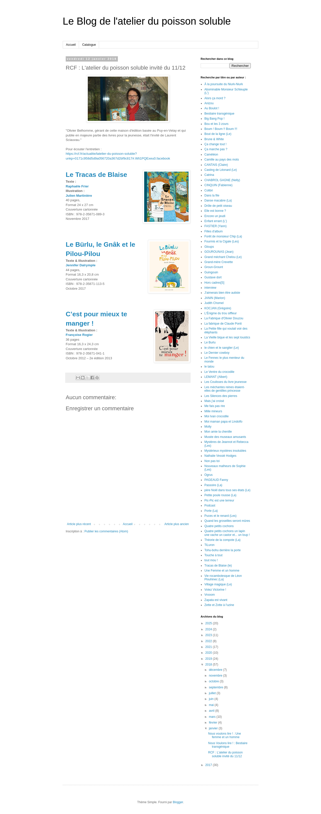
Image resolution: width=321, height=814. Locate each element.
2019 (209, 658)
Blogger (178, 802)
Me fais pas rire (214, 406)
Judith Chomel (214, 303)
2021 (209, 647)
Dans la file (211, 195)
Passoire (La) (213, 485)
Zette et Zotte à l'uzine (219, 605)
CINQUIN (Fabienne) (218, 185)
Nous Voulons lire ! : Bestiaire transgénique (228, 744)
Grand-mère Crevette (218, 262)
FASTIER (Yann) (215, 226)
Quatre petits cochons (219, 526)
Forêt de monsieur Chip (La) (223, 236)
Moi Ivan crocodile (216, 416)
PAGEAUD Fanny (216, 480)
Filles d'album (213, 231)
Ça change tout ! (215, 144)
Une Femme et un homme (221, 570)
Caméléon (211, 154)
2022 (209, 641)
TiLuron (209, 545)
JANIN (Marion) (214, 298)
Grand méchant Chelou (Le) (223, 257)
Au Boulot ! (211, 108)
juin (211, 699)
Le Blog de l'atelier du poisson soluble (147, 21)
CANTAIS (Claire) (216, 165)
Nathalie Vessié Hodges (220, 455)
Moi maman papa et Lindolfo (223, 421)
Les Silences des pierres (220, 396)
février (213, 722)
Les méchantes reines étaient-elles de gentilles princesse (224, 388)
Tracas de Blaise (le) (218, 565)
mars (212, 717)
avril (212, 711)
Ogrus (208, 475)
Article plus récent (79, 524)
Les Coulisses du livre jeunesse (225, 382)
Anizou (209, 103)
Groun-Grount (213, 267)
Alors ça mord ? (214, 98)
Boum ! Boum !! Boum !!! (220, 129)
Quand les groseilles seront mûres (227, 521)
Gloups (209, 246)
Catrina (209, 175)
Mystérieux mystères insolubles (225, 450)
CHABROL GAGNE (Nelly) (222, 180)
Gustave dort (213, 277)
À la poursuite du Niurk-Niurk (223, 84)
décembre (216, 670)
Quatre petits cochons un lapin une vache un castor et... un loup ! (227, 532)
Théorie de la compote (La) (222, 540)
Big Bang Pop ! (214, 118)
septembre (216, 687)
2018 (209, 664)
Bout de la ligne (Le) (217, 134)
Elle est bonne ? (215, 211)
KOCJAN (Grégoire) (217, 308)
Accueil (71, 44)
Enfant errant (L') (215, 221)
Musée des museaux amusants (225, 437)
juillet (213, 693)
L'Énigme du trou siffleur (220, 313)
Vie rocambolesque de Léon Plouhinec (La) (223, 577)
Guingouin (211, 272)
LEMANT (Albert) (215, 377)
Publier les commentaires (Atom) (106, 531)
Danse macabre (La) (218, 200)
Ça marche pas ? (215, 149)
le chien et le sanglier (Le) (221, 347)
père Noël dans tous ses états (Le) (227, 490)
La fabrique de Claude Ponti (223, 323)
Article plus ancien (177, 524)
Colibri (208, 190)
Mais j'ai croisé (214, 401)
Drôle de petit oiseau (218, 206)
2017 (209, 765)
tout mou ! (211, 560)
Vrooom (209, 594)
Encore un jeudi (214, 216)
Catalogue (89, 44)
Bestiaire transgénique (219, 113)
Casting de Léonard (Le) (220, 170)
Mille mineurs (213, 411)
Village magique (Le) (218, 584)
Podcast (209, 505)
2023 (209, 635)
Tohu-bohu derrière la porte (222, 550)
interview (210, 287)
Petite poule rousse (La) (220, 495)
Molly (207, 426)
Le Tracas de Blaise (96, 174)
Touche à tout (213, 555)
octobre (214, 681)
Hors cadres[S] (214, 282)
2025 (209, 623)
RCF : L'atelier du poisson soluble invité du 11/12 (225, 754)
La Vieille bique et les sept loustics (227, 337)
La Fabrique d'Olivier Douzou (223, 318)
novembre (216, 675)
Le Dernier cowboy (216, 352)
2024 (209, 629)
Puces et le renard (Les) (220, 516)
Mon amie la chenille (218, 431)
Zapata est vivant (215, 600)
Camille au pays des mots (221, 159)
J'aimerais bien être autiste (222, 292)
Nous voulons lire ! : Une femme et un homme (224, 735)
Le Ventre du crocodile (219, 372)
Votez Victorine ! (215, 589)
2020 (209, 652)
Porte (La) (211, 511)
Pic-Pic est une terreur (219, 500)
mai (212, 705)
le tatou (209, 366)
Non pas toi (212, 461)
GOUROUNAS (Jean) (218, 251)
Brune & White (214, 139)
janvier (214, 728)
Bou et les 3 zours (216, 124)
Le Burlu (210, 342)
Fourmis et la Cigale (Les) (221, 241)
